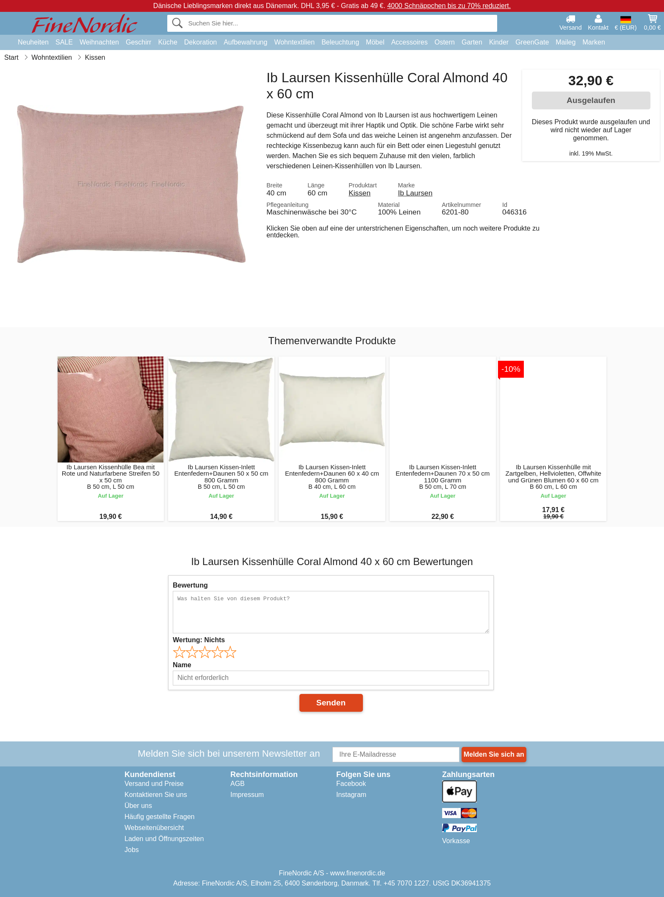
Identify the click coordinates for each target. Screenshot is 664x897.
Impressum (247, 794)
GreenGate (532, 42)
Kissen (360, 193)
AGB (237, 783)
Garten (472, 42)
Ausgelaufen (591, 100)
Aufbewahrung (245, 42)
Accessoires (409, 42)
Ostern (444, 42)
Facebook (351, 783)
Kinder (499, 42)
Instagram (351, 794)
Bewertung (190, 585)
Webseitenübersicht (154, 827)
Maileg (565, 42)
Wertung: (199, 640)
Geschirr (138, 42)
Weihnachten (99, 42)
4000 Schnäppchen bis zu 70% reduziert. (449, 5)
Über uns (138, 805)
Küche (167, 42)
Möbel (375, 42)
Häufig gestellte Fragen (159, 816)
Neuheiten (33, 42)
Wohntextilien (294, 42)
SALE (64, 42)
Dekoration (200, 42)
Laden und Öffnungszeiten (164, 838)
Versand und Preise (154, 783)
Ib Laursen (415, 193)
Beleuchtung (340, 42)
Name (182, 665)
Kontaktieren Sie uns (156, 794)
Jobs (132, 849)
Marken (593, 42)
